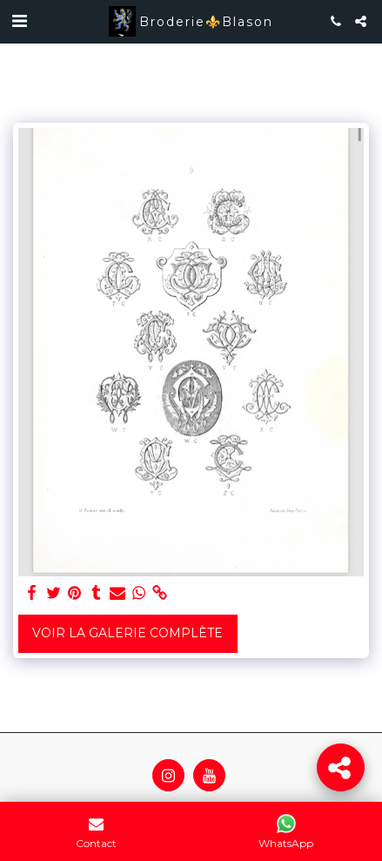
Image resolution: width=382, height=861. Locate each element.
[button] (19, 20)
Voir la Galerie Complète (127, 633)
